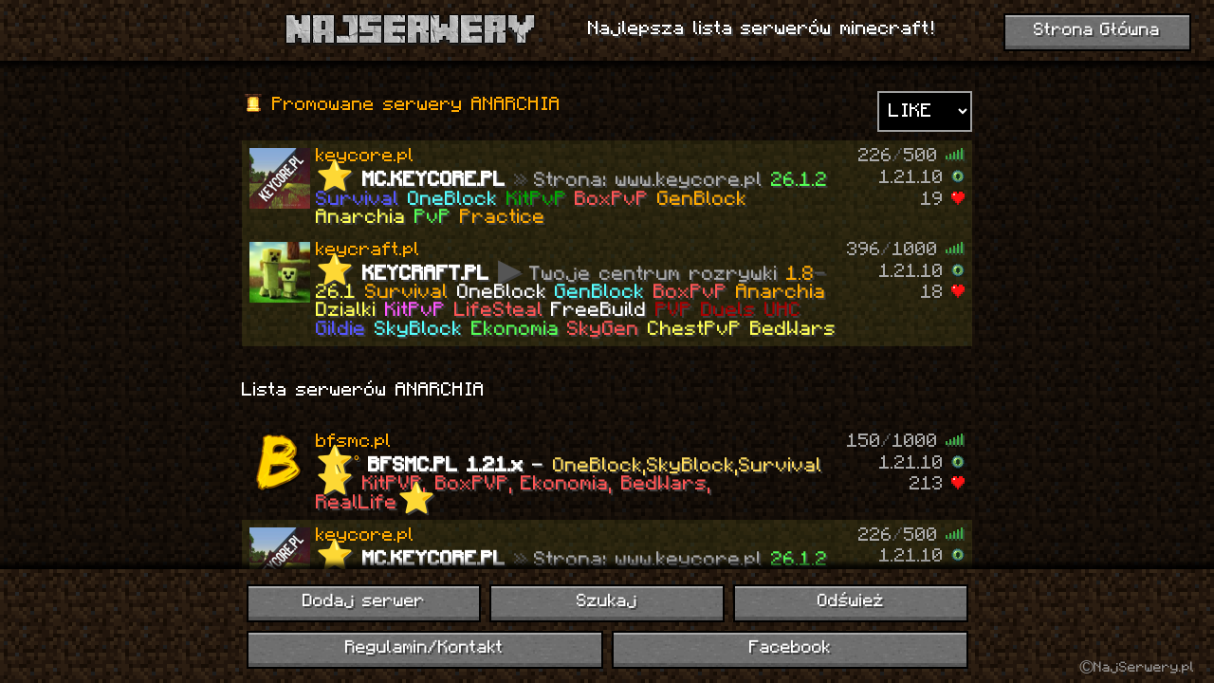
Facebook (790, 648)
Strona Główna (1097, 31)
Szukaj (607, 602)
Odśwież (851, 602)
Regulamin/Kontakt (424, 648)
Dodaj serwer (364, 602)
